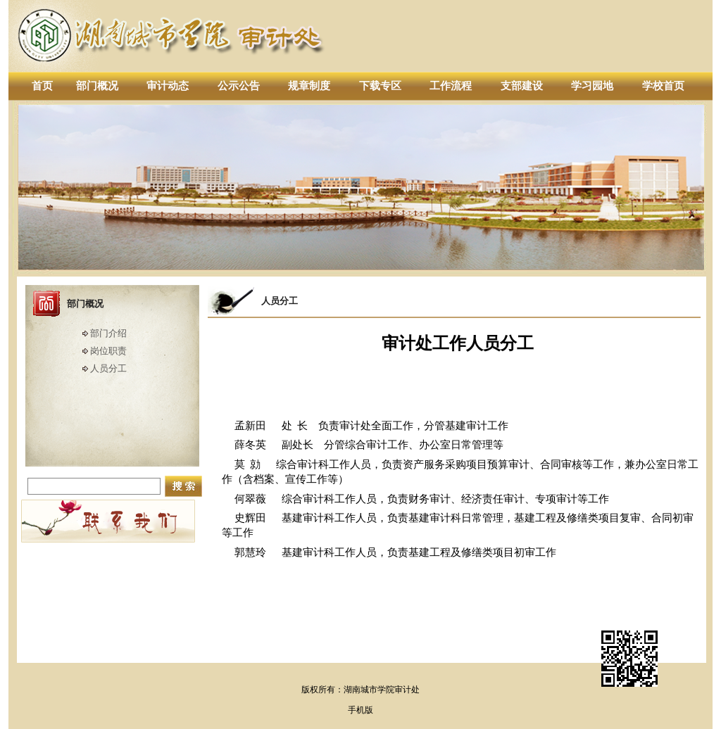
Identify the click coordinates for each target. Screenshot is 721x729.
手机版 (360, 710)
